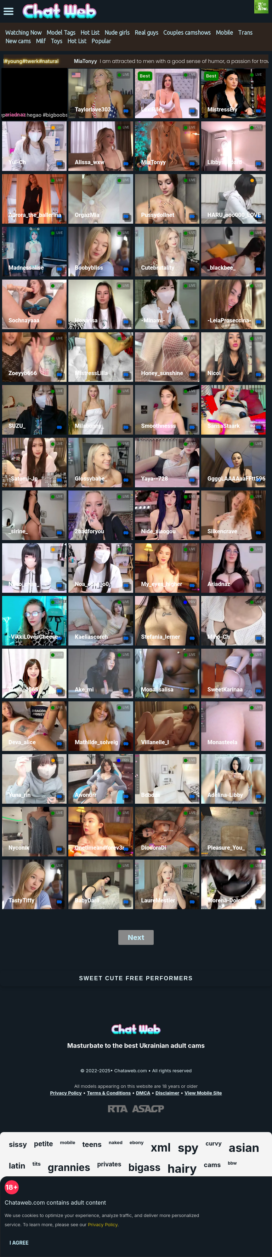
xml (160, 1147)
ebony (137, 1142)
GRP (60, 127)
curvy (213, 1143)
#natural (12, 61)
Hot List (90, 32)
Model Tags (60, 32)
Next (136, 937)
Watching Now (23, 32)
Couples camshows (187, 32)
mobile (67, 1142)
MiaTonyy (48, 61)
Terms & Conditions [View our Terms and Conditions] (109, 1093)
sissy (18, 1144)
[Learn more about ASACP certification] (148, 1108)
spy (188, 1148)
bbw (232, 1163)
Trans (245, 32)
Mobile (224, 32)
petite (43, 1144)
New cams (18, 41)
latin (17, 1165)
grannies (69, 1167)
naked (116, 1142)
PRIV (192, 602)
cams (212, 1165)
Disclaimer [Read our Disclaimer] (167, 1093)
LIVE (126, 74)
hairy (182, 1168)
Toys (56, 41)
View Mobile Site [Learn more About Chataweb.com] (203, 1093)
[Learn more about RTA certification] (118, 1108)
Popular (101, 41)
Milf (41, 41)
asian (244, 1148)
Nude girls (117, 32)
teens (92, 1144)
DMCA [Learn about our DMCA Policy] (143, 1093)
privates (109, 1164)
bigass (145, 1167)
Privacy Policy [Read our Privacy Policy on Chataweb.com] (65, 1093)
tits (36, 1163)
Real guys (146, 32)
